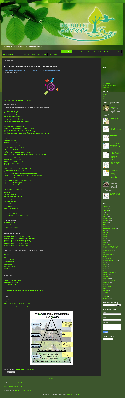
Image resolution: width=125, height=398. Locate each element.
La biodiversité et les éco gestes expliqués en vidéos (25, 290)
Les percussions (8, 226)
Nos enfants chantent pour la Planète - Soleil (16, 243)
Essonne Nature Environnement (111, 74)
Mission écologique (9, 261)
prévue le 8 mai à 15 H (109, 280)
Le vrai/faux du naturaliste (11, 213)
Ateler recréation (114, 135)
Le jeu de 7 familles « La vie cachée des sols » (16, 215)
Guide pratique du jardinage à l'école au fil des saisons (19, 128)
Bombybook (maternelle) (10, 140)
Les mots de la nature (10, 205)
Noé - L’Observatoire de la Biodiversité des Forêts (17, 303)
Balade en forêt (8, 254)
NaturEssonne (106, 87)
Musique (105, 266)
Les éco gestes (56, 51)
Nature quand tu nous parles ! (12, 208)
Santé (104, 288)
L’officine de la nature (10, 210)
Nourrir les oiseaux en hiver (11, 163)
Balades (105, 216)
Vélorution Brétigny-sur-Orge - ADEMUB (115, 194)
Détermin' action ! (8, 257)
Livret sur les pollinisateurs (11, 149)
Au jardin (75, 51)
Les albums (107, 51)
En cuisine (105, 236)
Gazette (105, 256)
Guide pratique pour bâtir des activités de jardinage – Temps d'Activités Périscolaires (27, 133)
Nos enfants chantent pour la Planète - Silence (16, 245)
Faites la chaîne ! (8, 203)
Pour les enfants (67, 51)
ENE (104, 238)
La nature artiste (8, 263)
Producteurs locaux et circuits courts (41, 51)
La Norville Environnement (109, 85)
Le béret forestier (8, 256)
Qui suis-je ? (7, 268)
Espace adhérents (53, 54)
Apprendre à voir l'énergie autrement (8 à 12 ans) (17, 152)
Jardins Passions (107, 258)
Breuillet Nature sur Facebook (110, 70)
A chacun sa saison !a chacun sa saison (15, 211)
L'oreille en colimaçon (10, 194)
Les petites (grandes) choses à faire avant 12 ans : (18, 100)
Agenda (44, 54)
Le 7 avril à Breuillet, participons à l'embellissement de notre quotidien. (115, 146)
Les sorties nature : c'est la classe (13, 145)
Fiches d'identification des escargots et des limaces (18, 180)
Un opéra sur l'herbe (9, 222)
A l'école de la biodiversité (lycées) (13, 119)
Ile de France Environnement (110, 76)
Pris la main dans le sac (10, 266)
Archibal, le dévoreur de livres (12, 139)
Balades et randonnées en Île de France (20, 51)
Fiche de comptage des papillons (13, 184)
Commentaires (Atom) (16, 382)
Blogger (80, 394)
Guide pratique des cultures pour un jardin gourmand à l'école (21, 132)
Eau (104, 230)
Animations (106, 214)
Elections (105, 234)
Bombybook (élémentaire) (11, 142)
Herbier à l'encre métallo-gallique (13, 196)
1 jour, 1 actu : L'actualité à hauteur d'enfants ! (16, 306)
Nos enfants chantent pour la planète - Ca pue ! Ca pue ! (19, 242)
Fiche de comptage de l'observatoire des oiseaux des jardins (20, 173)
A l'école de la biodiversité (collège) (13, 118)
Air (104, 212)
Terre (104, 294)
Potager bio (106, 278)
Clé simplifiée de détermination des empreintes (17, 172)
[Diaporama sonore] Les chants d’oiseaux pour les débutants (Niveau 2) (23, 177)
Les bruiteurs (7, 224)
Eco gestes (106, 232)
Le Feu (100, 51)
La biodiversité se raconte (11, 111)
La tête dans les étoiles (10, 284)
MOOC (105, 264)
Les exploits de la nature (10, 201)
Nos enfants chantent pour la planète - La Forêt (17, 236)
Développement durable (109, 228)
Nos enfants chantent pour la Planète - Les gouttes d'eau (19, 238)
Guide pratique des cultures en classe (14, 126)
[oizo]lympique (8, 178)
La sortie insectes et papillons (110, 260)
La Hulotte (7, 300)
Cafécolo (105, 222)
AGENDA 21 (106, 208)
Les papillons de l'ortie (10, 279)
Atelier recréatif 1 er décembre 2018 (115, 163)
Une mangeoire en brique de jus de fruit (15, 161)
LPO (104, 98)
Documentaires (116, 51)
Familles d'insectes (9, 259)
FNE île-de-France (108, 254)
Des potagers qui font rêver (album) (115, 106)
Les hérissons (113, 182)
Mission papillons (8, 264)
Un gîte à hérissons (9, 165)
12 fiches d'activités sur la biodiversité (14, 147)
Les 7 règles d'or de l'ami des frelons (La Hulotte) (17, 168)
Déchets (105, 226)
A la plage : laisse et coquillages (12, 280)
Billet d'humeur (107, 218)
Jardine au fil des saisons (11, 114)
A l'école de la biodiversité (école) (13, 116)
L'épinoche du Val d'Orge (109, 78)
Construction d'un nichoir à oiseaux (13, 158)
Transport (105, 296)
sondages (105, 292)
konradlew (69, 394)
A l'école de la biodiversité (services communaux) (17, 121)
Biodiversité (106, 220)
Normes (105, 268)
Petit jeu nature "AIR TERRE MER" (13, 189)
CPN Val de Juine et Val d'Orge (111, 80)
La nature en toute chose (11, 206)
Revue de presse (107, 286)
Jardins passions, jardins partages (114, 119)
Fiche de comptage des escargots (13, 182)
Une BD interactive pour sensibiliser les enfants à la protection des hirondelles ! (25, 154)
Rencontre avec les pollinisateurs (13, 112)
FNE (104, 252)
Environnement (107, 244)
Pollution (105, 276)
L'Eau (82, 51)
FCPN (5, 301)
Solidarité (105, 290)
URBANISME (106, 298)
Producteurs (106, 282)
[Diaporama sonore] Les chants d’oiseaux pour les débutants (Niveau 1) (23, 175)
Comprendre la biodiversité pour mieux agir (16, 151)
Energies (105, 240)
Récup (105, 284)
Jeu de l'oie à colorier (10, 191)
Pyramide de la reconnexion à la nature (14, 170)
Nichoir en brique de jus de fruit (12, 159)
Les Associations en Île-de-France (11, 54)
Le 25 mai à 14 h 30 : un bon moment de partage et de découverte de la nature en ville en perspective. (115, 156)
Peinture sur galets (9, 192)
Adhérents (105, 206)
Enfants (105, 242)
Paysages (105, 274)
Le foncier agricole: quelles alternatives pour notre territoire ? (115, 128)
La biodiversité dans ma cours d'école (14, 144)
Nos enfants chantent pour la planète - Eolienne (17, 240)
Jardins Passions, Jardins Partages (31, 54)
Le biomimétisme (8, 199)
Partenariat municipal (108, 272)
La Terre (88, 51)
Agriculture (106, 210)
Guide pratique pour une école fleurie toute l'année (18, 130)
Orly (104, 270)
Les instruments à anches (11, 227)
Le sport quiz (7, 270)
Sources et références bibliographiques (13, 386)
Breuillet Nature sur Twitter (110, 72)
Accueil (6, 51)
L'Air (94, 51)
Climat (104, 224)
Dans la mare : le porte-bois (11, 282)
